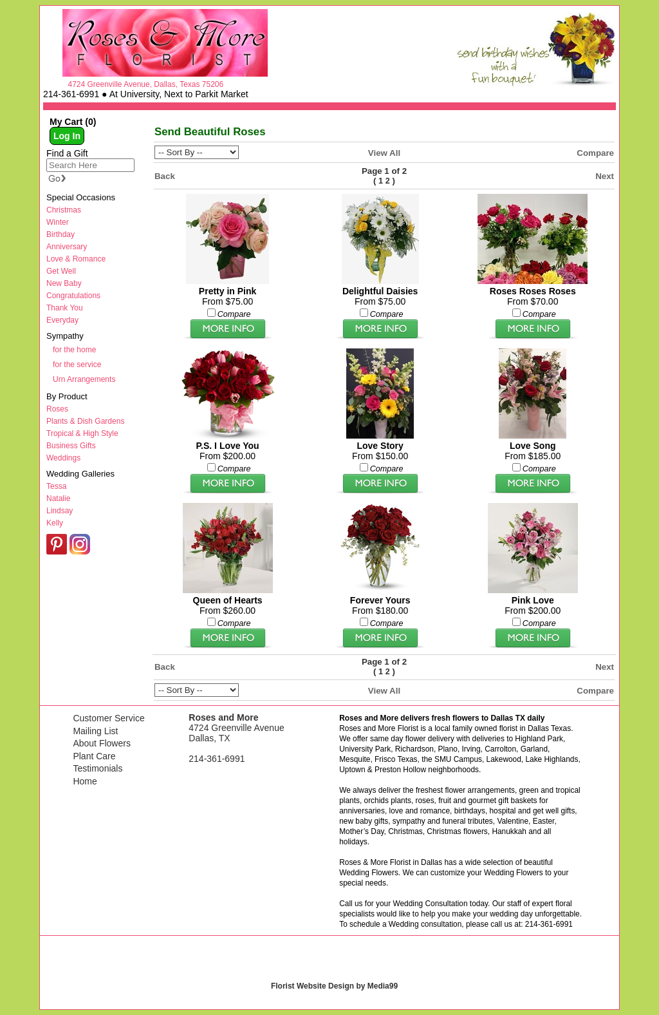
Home (85, 781)
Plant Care (94, 756)
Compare (595, 153)
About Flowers (101, 743)
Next (604, 176)
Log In (66, 136)
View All (384, 153)
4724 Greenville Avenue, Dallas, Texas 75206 (145, 84)
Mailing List (95, 731)
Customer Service (108, 718)
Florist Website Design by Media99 (334, 986)
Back (164, 176)
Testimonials (97, 768)
